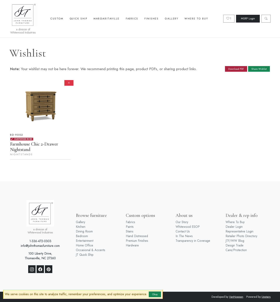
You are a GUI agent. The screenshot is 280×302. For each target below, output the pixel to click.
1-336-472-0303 (40, 241)
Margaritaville (107, 18)
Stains (129, 231)
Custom (56, 18)
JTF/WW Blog (235, 240)
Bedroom (82, 236)
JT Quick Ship (85, 254)
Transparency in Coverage (193, 240)
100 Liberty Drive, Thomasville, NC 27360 (40, 255)
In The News (184, 236)
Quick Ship (79, 18)
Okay (155, 294)
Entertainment (84, 240)
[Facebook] (40, 269)
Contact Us (183, 231)
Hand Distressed (137, 236)
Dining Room (84, 231)
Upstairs (266, 297)
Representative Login (239, 231)
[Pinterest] (48, 269)
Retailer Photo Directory (241, 236)
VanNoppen (236, 297)
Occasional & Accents (90, 250)
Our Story (182, 222)
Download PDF (236, 69)
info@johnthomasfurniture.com (40, 246)
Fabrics (132, 18)
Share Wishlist (259, 69)
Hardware (132, 245)
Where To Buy (196, 18)
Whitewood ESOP (188, 226)
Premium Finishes (137, 240)
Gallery (171, 18)
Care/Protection (236, 250)
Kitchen (80, 226)
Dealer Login (234, 226)
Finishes (151, 18)
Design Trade (234, 245)
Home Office (84, 245)
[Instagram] (32, 269)
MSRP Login (248, 18)
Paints (130, 226)
